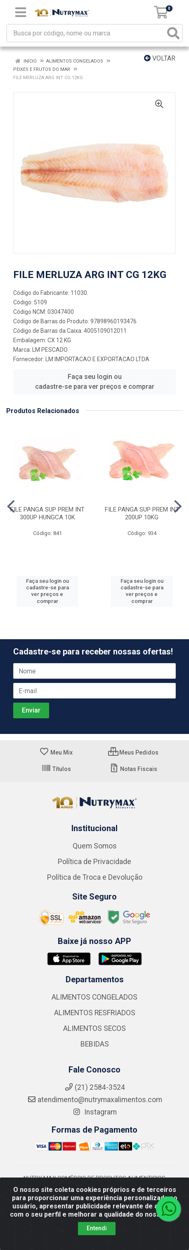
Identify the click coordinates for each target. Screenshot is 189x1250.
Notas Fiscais (133, 769)
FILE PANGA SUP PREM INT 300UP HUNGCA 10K (47, 513)
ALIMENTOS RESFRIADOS (94, 1013)
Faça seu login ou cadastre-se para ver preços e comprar (94, 381)
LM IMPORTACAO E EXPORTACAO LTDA (97, 359)
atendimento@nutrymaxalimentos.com (94, 1100)
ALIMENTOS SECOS (94, 1028)
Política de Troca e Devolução (94, 877)
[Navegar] (11, 506)
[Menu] (20, 12)
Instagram (94, 1112)
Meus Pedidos (133, 752)
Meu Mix (56, 752)
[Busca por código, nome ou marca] (86, 33)
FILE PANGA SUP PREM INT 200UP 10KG (142, 513)
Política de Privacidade (94, 861)
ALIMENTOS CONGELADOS (94, 997)
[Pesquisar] (173, 33)
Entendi (97, 1228)
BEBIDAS (94, 1044)
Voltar (159, 58)
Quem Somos (95, 846)
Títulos (56, 769)
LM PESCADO (50, 349)
